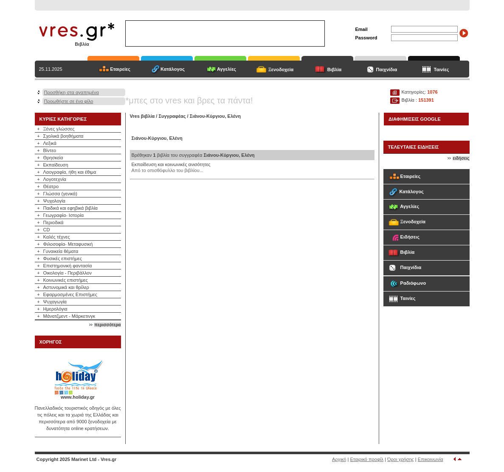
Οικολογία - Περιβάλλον (67, 272)
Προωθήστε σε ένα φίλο (68, 101)
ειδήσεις (461, 158)
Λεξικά (49, 143)
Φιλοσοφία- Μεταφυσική (68, 244)
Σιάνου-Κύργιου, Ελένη (215, 116)
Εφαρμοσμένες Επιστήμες (70, 294)
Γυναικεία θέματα (61, 251)
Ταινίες (441, 69)
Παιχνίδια (386, 69)
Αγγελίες (226, 69)
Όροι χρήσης (400, 459)
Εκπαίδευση (55, 164)
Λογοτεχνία (54, 179)
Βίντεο (49, 150)
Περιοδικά (53, 222)
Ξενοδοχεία (281, 69)
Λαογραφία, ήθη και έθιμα (69, 172)
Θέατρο (51, 186)
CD (46, 229)
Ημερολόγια (55, 308)
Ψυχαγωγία (55, 301)
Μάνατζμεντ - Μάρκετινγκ (69, 316)
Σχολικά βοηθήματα (63, 136)
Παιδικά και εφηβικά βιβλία (70, 208)
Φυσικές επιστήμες (62, 258)
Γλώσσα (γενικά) (60, 193)
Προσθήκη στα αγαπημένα (71, 92)
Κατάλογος (172, 69)
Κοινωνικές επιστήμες (65, 280)
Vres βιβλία (142, 116)
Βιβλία (334, 69)
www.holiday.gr (78, 397)
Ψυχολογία (54, 200)
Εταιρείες (120, 69)
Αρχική (339, 459)
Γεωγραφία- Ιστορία (63, 215)
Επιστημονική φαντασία (67, 265)
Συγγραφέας (172, 116)
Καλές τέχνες (56, 236)
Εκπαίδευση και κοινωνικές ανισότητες (171, 164)
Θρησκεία (53, 157)
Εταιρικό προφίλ (366, 459)
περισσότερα (107, 324)
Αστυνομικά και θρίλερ (66, 287)
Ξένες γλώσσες (59, 128)
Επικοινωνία (430, 459)
